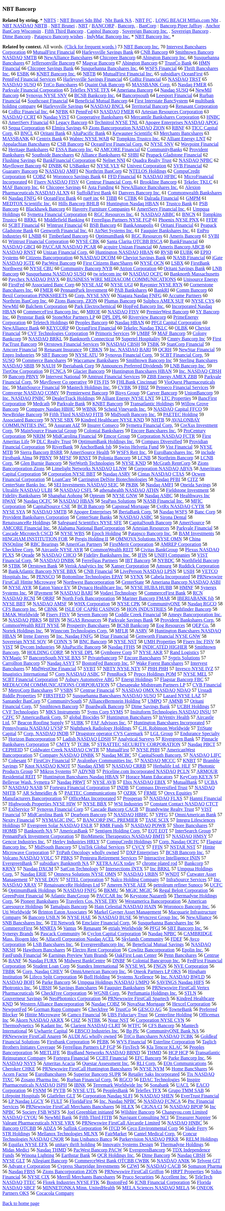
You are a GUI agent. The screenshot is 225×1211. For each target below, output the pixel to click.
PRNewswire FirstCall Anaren (31, 1036)
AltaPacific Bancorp (81, 647)
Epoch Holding (106, 533)
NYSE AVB (104, 782)
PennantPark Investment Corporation (38, 836)
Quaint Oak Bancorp (105, 84)
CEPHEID (12, 749)
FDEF (176, 939)
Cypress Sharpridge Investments (88, 1166)
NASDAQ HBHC (131, 814)
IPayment (43, 592)
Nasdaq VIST (56, 117)
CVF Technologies (20, 711)
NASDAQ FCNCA (161, 1101)
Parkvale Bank (71, 403)
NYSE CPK (128, 603)
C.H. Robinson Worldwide (164, 728)
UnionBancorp (198, 392)
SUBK (77, 722)
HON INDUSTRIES (146, 609)
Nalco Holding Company (135, 879)
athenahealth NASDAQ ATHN (129, 490)
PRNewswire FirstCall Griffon (134, 1171)
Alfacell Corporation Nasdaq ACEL (79, 939)
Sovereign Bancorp (189, 31)
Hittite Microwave (42, 1014)
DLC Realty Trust (53, 441)
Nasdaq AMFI (159, 484)
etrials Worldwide (125, 928)
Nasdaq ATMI (91, 765)
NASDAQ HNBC (184, 1122)
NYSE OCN (152, 263)
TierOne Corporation (22, 371)
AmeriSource (191, 522)
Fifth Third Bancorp (64, 31)
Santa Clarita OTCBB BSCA (134, 241)
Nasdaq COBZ (105, 1003)
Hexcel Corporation (191, 1003)
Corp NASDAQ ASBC (77, 674)
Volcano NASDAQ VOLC (28, 857)
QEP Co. (200, 625)
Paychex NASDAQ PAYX (34, 279)
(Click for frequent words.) (90, 46)
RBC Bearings (44, 544)
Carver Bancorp (161, 392)
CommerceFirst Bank (165, 592)
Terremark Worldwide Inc (118, 1085)
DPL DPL (111, 317)
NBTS (50, 20)
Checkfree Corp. (18, 549)
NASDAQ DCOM (98, 257)
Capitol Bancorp (103, 31)
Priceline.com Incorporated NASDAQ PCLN (146, 771)
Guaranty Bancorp (20, 171)
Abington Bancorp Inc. (164, 57)
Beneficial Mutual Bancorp (101, 100)
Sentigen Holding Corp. (118, 830)
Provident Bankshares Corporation (35, 517)
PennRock (117, 674)
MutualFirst (117, 749)
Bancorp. (126, 25)
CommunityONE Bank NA (172, 1030)
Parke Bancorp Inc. (186, 1057)
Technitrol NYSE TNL (116, 122)
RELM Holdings (202, 1139)
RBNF (178, 127)
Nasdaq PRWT (71, 782)
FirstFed (16, 284)
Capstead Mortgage (130, 506)
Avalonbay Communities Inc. (105, 760)
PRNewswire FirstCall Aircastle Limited (121, 1122)
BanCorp (147, 25)
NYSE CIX (39, 1176)
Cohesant (17, 760)
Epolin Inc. (192, 949)
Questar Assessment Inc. (105, 1063)
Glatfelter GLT (61, 1095)
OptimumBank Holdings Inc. (106, 441)
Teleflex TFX (148, 1090)
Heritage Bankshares (28, 149)
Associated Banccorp (22, 419)
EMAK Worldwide (20, 614)
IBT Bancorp (137, 560)
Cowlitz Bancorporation (151, 949)
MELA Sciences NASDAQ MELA (156, 1187)
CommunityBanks (164, 149)
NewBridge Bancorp (22, 414)
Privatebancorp (102, 657)
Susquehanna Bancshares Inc (166, 922)
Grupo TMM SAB (186, 1090)
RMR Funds (112, 825)
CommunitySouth (65, 701)
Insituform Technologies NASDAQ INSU (170, 711)
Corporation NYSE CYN (160, 1020)
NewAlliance (198, 917)
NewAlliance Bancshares (68, 57)
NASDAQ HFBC (160, 176)
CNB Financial (98, 571)
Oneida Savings (195, 484)
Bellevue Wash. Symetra (26, 782)
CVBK (124, 387)
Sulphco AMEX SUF (163, 300)
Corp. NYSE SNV (92, 295)
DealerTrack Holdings (73, 398)
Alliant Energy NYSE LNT (128, 398)
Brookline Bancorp (158, 181)
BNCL (26, 133)
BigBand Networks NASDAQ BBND (103, 1052)
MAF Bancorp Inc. (20, 187)
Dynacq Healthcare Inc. (100, 587)
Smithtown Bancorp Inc (149, 360)
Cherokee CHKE (18, 1068)
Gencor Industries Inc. (23, 841)
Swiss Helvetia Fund (139, 446)
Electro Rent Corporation (96, 949)
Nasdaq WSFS (173, 511)
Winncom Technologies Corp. (79, 630)
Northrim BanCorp (103, 171)
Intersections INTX (124, 868)
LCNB (144, 457)
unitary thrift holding (75, 1144)
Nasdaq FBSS (21, 1171)
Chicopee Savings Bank (51, 68)
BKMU (111, 890)
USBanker (79, 165)
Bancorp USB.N (44, 917)
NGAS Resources (84, 619)
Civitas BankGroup (159, 549)
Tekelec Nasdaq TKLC (145, 327)
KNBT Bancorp (107, 403)
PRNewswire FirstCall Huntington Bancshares (87, 1068)
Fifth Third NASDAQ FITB (76, 414)
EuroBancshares (50, 1074)
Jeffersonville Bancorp (53, 62)
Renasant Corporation (197, 106)
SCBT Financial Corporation (30, 679)
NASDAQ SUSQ (19, 84)
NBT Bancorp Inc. (153, 36)
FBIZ (143, 387)
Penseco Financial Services (182, 387)
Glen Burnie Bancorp (41, 463)
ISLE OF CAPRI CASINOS (92, 609)
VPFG (162, 814)
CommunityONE (163, 603)
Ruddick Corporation (199, 565)
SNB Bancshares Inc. (22, 922)
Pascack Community (60, 933)
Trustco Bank (179, 203)
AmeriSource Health (89, 452)
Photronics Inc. (17, 987)
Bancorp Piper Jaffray (181, 25)
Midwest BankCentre (84, 960)
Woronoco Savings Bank (77, 176)
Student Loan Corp (51, 966)
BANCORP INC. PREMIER (110, 820)
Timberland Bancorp (68, 236)
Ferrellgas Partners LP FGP (89, 1047)
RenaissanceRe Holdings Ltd (72, 884)
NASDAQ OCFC (145, 273)
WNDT (172, 874)
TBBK (8, 971)
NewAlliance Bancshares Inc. (149, 187)
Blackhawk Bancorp (45, 208)
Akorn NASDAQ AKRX (40, 1020)
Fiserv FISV (58, 614)
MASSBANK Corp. (151, 84)
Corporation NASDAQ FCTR (166, 436)
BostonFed (116, 1182)
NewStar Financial (197, 349)
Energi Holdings (137, 679)
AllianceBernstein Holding (114, 701)
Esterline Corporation (174, 1041)
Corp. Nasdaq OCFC (179, 841)
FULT (56, 1101)
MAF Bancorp (171, 333)
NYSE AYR (20, 587)
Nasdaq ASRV (116, 473)
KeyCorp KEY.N (196, 776)
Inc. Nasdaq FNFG (74, 636)
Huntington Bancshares (129, 717)
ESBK (23, 73)
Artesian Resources (150, 528)
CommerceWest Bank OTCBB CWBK (112, 1160)
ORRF (48, 598)
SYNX (136, 576)
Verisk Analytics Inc (84, 565)
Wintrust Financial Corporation (38, 241)
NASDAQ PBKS (25, 619)
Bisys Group (127, 392)
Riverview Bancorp (147, 317)
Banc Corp (205, 511)
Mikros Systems (55, 771)
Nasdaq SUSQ (174, 90)
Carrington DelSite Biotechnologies (112, 479)
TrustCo (123, 1009)
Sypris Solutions (184, 657)
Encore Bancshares (142, 657)
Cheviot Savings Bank (144, 257)
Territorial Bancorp (149, 106)
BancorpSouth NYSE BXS (55, 657)
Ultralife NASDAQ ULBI (27, 490)
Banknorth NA (38, 830)
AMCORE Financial (120, 149)
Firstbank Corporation (68, 1041)
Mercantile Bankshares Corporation (165, 117)
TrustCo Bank (178, 62)
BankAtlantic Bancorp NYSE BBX (42, 571)
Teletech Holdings (50, 322)
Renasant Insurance (63, 349)
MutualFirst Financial (54, 52)
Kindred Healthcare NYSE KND (112, 419)
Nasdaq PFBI (167, 479)
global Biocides (84, 717)
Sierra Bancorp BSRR (41, 452)
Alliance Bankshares (101, 154)
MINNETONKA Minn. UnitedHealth (79, 1187)
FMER (46, 290)
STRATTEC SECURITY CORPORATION (138, 744)
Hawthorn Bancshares (44, 949)
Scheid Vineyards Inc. (125, 409)
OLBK (181, 327)
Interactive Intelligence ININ (172, 857)
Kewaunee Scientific (132, 133)
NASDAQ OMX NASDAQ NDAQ (156, 690)
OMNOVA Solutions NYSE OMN (149, 538)
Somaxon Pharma (205, 1166)
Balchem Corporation (46, 306)
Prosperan (132, 798)
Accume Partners (185, 295)
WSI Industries (128, 803)
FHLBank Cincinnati (136, 382)
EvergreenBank (17, 863)
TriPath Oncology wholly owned (87, 852)
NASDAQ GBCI (18, 246)
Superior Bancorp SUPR (97, 1074)
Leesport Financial (174, 95)
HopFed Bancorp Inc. (144, 306)
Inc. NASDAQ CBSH (200, 371)
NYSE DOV (47, 879)
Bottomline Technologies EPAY (92, 576)
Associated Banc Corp (52, 284)
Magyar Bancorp (98, 62)
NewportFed (14, 1009)
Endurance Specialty (200, 733)
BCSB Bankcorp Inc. (94, 95)
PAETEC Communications (90, 793)
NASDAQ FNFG (80, 890)
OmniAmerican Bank (195, 814)
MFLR (121, 630)
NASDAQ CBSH (123, 344)
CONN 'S (63, 641)
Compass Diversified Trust (162, 787)
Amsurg (163, 565)
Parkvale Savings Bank (130, 619)
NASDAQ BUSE (115, 917)
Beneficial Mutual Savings (158, 944)
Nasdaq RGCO (201, 603)
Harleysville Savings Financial (92, 79)
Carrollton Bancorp (21, 663)
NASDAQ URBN (140, 874)
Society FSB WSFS (41, 1112)
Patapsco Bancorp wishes (58, 36)
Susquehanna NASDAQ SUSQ (56, 273)
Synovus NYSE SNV (46, 95)
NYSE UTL (84, 1090)
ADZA (49, 1128)
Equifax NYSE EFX (28, 1144)
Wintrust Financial (64, 225)
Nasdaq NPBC (162, 933)
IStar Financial (114, 636)
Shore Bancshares (190, 825)
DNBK (55, 165)
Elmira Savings (66, 127)
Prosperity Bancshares (88, 625)
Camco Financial (83, 1014)
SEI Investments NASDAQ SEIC (86, 484)
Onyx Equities (178, 793)
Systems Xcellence (135, 976)
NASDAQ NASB (25, 787)
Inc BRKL (160, 868)
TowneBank (180, 1009)
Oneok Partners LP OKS (157, 971)
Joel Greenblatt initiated (90, 1112)
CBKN (95, 349)
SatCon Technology (79, 868)
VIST (7, 647)
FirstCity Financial (52, 760)
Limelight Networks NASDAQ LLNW (89, 468)
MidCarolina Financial (74, 436)
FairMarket (116, 1133)
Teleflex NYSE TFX (90, 90)
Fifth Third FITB (95, 1117)
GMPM (193, 198)
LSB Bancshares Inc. (53, 944)
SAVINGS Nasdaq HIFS (180, 982)
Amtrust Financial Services (114, 376)
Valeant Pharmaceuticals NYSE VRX (38, 1122)
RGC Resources (146, 236)
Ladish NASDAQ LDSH (87, 738)
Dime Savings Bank (150, 706)
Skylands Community (142, 939)
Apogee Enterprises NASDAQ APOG (181, 122)
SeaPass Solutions (118, 501)
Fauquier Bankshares (124, 987)
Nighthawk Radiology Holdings (100, 728)
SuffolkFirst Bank (94, 192)
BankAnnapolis (138, 225)
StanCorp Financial (185, 344)
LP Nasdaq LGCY (26, 1101)
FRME (150, 793)
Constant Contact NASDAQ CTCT (184, 803)
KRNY (9, 868)
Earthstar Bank (75, 1155)
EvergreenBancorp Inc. (103, 944)
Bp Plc (132, 1030)
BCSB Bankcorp (133, 625)
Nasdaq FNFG (22, 198)
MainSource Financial (38, 387)
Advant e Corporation (29, 1166)
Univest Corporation (146, 165)
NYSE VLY (108, 165)
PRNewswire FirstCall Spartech (138, 998)
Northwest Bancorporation (88, 582)
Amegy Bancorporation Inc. (195, 614)
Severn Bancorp (92, 614)
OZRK (130, 793)
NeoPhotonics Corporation (74, 998)
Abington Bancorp (140, 62)
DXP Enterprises (142, 852)
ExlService (18, 809)
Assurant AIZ (67, 425)
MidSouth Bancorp (53, 847)
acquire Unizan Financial (127, 246)
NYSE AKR (151, 652)
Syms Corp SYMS (105, 711)
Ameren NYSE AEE (126, 884)
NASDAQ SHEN (157, 1095)
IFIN (142, 555)
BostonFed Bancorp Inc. (105, 663)
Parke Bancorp (56, 982)
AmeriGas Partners (83, 544)
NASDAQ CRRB (129, 765)
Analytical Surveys (136, 738)
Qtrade (28, 555)
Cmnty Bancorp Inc (186, 338)
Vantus (69, 928)
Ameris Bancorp (185, 236)
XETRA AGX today (115, 863)
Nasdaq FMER (192, 84)
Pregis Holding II (91, 538)
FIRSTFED (54, 695)
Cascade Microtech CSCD (27, 533)
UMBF (143, 333)
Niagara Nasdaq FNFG (139, 295)
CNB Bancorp (154, 52)
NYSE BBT (14, 603)
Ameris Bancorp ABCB (182, 246)
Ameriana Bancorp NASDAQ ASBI (186, 582)
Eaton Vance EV (54, 587)
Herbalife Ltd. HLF (172, 765)
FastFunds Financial (21, 955)
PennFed (84, 111)
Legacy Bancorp (71, 122)
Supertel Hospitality (141, 338)
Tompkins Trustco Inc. (138, 138)
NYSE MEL (195, 674)
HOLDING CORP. (45, 652)
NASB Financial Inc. (163, 501)
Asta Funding (101, 187)
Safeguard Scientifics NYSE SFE (90, 522)
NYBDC (166, 560)
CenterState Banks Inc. (24, 484)
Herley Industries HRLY (76, 841)
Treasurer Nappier (193, 1117)
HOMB (9, 830)
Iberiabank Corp (78, 365)
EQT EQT (158, 830)
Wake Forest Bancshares (159, 663)
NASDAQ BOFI (18, 982)
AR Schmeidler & (40, 793)
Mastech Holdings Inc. (88, 387)
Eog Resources (170, 625)
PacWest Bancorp (59, 263)
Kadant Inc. (52, 1025)
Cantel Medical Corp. (154, 1133)
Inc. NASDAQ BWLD (183, 976)
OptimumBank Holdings (32, 890)
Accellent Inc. (174, 1176)
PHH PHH (158, 668)
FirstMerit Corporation (131, 544)
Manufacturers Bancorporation (32, 798)
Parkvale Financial (195, 528)
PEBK (103, 1041)
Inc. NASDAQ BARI (130, 349)
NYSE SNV (162, 144)
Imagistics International (25, 674)
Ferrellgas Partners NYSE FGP (121, 219)
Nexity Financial (18, 820)
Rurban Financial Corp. (89, 1079)
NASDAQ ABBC (158, 214)
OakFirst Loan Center (136, 955)
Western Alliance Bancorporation (52, 1003)
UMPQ (155, 701)
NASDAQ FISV (123, 311)
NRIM (39, 436)
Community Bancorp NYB (86, 268)
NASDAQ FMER (117, 111)
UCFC (216, 884)
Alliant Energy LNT (186, 138)
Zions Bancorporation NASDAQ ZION (127, 127)
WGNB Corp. (107, 993)
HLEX (127, 1106)
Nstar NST (118, 1020)
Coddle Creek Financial (138, 614)
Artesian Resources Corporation (172, 111)
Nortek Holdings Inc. (22, 630)
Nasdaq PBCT (201, 744)
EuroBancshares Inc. (174, 452)
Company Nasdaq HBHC (50, 409)
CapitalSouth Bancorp (150, 522)
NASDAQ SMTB (49, 511)
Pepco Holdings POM (155, 674)
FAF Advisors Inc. (109, 722)
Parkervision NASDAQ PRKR (148, 1139)
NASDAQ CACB (163, 1166)
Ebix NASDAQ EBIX (144, 782)
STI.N (190, 993)
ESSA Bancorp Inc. (74, 149)
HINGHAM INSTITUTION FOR (35, 538)
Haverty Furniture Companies (101, 208)
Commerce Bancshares (44, 360)
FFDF (211, 219)
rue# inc (91, 198)
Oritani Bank (52, 133)
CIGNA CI (151, 1106)
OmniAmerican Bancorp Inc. (98, 971)
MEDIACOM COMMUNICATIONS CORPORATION (55, 684)
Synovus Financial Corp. (129, 355)
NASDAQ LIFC (205, 755)
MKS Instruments (63, 711)
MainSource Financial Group (48, 430)
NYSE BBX (95, 803)
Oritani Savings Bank (184, 268)
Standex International (97, 966)
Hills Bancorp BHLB (78, 203)
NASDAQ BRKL (45, 338)
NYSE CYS (202, 300)
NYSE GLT (13, 1160)
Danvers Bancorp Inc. (140, 192)
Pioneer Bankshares (39, 901)
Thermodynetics (18, 1025)
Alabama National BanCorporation (91, 528)
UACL (182, 1085)
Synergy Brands (17, 933)
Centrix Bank (49, 138)
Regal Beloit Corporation (183, 890)
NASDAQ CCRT (19, 117)
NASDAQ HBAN (76, 501)
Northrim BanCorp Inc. (25, 300)
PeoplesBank (115, 1090)
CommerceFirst (17, 928)
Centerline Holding (173, 1014)
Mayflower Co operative (63, 382)
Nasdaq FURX (43, 960)
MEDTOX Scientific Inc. (26, 203)
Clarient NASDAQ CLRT (96, 1025)
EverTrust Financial (200, 1095)
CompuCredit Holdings (129, 841)
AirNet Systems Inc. (114, 230)
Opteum (97, 495)
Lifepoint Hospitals (21, 1095)
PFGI (155, 928)
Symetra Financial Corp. (149, 425)
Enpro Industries (18, 355)
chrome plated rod (159, 863)
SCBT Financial (23, 225)
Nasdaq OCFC (37, 501)
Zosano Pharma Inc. (40, 1079)
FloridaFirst (80, 1101)
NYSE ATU (86, 355)
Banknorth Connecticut (91, 338)
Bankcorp (193, 863)
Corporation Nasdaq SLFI (108, 1095)
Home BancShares (189, 1068)
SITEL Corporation (84, 879)
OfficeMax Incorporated (92, 798)
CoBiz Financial (145, 79)
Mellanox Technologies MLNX (67, 1133)
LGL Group (161, 733)
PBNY (45, 457)
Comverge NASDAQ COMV (30, 392)
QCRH (164, 349)
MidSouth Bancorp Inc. (133, 414)
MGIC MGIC (138, 890)
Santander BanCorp (21, 701)
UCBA (210, 782)
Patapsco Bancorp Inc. (149, 533)
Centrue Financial (97, 690)
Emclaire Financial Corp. (106, 922)
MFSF (65, 457)
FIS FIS (101, 382)
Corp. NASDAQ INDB (46, 733)
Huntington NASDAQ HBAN (124, 252)
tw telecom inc (107, 273)
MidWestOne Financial (54, 668)
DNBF (118, 960)
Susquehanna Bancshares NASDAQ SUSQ (114, 695)
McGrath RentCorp (171, 463)
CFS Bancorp (161, 1025)
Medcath (41, 403)
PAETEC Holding (180, 414)
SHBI (133, 154)
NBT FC (143, 20)
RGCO (125, 1079)
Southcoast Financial (48, 100)
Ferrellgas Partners (100, 560)
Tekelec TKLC (198, 181)
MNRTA (48, 928)
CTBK (130, 198)
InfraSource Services (186, 879)
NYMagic (12, 657)
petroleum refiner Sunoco (178, 884)
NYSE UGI (121, 284)
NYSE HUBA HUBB (151, 587)
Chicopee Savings (63, 187)
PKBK (132, 484)
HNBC (213, 117)
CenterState (133, 582)
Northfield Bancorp (200, 560)
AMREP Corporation (180, 544)
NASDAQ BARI (76, 592)
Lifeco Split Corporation (53, 976)
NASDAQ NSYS (19, 1063)
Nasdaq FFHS (121, 647)
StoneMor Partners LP (73, 317)
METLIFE (50, 1052)
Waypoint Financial (199, 144)
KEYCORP (57, 327)
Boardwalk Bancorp (104, 706)
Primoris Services (112, 333)
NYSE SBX (62, 419)
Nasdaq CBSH (191, 1155)
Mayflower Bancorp (21, 165)
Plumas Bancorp (120, 300)
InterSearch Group (193, 830)
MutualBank (185, 782)
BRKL (30, 219)
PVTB (59, 1090)
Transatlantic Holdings (152, 403)
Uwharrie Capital (51, 1030)
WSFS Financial (161, 68)
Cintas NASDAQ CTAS (161, 473)
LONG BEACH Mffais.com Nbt (187, 20)
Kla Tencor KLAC (164, 1047)
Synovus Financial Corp (60, 809)
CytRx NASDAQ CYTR (180, 506)
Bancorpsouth (135, 95)
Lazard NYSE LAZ (182, 695)
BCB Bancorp (90, 506)
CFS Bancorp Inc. (19, 609)
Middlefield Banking (64, 219)
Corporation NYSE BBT (72, 473)
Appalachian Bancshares (26, 144)
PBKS (67, 857)
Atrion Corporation (137, 268)
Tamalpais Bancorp (68, 906)
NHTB (158, 419)
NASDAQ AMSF (50, 603)
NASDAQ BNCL (107, 106)
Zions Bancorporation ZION (69, 1171)
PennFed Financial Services (29, 79)
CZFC (8, 717)
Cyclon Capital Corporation (114, 933)
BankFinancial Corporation (69, 160)
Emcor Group (116, 436)
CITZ (192, 479)
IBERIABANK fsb (195, 598)
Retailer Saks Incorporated (154, 1074)
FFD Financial (122, 176)
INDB (122, 787)
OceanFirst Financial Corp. (117, 144)
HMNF (186, 587)
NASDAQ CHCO (59, 555)
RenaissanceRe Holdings (26, 522)
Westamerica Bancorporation (153, 901)
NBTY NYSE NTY (121, 668)
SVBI (213, 236)
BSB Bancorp (103, 225)
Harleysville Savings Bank (107, 52)
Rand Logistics (184, 652)
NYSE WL (135, 966)
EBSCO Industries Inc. (97, 1030)
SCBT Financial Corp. (181, 355)
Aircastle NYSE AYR (62, 549)
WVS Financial (131, 1041)
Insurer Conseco (103, 425)
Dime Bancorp (16, 36)
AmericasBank (73, 830)
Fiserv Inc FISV (198, 641)
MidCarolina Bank (46, 814)
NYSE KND (134, 463)
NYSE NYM (151, 1068)
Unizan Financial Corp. (65, 252)
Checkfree (98, 1009)
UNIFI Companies (172, 555)
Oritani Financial (177, 225)
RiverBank (62, 446)
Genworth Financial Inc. (64, 230)
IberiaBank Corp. (135, 511)
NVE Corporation (191, 966)
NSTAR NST (183, 847)
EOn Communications (185, 1063)
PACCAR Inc (110, 895)
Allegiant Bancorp (49, 1160)
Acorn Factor (15, 1074)
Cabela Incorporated (170, 576)
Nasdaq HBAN (129, 322)
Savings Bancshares (78, 987)
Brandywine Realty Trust (170, 809)
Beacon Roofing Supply (40, 722)
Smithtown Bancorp (59, 706)
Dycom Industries (37, 647)
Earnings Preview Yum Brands (77, 955)
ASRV (141, 630)
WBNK (89, 409)
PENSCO (45, 576)
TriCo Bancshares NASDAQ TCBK (158, 1036)
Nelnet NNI (114, 160)
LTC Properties (176, 398)
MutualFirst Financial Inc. (128, 73)
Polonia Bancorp (114, 457)
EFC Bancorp (148, 1057)
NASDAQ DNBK (57, 560)
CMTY (63, 744)
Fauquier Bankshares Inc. (165, 230)
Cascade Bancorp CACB (114, 809)
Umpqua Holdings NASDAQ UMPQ (113, 982)
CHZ (76, 1020)
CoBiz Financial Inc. (28, 111)
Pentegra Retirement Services (108, 857)
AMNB (175, 701)
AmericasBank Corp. (41, 717)
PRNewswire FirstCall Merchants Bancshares (70, 1106)
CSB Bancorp (70, 144)
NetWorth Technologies (91, 463)
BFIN (54, 619)
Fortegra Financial (71, 1057)
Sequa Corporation (26, 127)
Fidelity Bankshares (21, 495)
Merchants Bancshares (181, 133)
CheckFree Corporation (64, 993)
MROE (93, 311)
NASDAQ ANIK (173, 1160)
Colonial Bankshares (104, 430)
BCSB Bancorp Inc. (185, 852)
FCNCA (58, 371)
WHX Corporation (92, 603)
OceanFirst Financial (96, 327)
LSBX (177, 263)
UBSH (45, 987)
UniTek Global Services (102, 847)
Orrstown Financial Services (71, 344)
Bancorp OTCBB (19, 1128)
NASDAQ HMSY (189, 836)
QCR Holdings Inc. (116, 1155)
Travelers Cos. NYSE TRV (92, 901)
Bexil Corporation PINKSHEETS (34, 295)
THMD (154, 1052)
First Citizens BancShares (108, 263)
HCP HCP (178, 1052)
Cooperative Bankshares (99, 117)
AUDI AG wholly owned (92, 1036)
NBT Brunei (63, 25)
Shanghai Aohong (65, 495)
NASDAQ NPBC (195, 160)
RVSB (167, 252)
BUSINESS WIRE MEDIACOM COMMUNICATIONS (121, 279)
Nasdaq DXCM (38, 868)
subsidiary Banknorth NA (64, 863)
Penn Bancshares (180, 955)
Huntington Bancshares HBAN (142, 371)
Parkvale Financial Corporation (32, 90)
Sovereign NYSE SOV (24, 641)
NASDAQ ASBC (136, 517)
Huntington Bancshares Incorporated (169, 722)
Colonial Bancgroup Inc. (156, 960)
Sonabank (159, 1085)
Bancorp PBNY (23, 376)
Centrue (211, 955)
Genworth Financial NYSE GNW (168, 636)
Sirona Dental (173, 517)
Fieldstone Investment (187, 490)
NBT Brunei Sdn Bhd (81, 20)
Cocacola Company (55, 1193)
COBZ (39, 176)
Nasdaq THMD (51, 1149)
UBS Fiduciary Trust (127, 1014)
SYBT (89, 668)
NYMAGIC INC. (59, 820)
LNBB (35, 236)
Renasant (92, 928)
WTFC (134, 1025)
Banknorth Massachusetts (194, 273)
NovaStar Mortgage (146, 1003)
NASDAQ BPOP (185, 1106)
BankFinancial (184, 241)
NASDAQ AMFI (61, 171)
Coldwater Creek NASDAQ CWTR (64, 749)
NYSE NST (125, 641)
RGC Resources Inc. (114, 214)
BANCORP (103, 25)
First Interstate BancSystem (161, 100)
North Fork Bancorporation (88, 598)
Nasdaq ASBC (159, 495)
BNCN (188, 214)
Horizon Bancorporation (31, 738)
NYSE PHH (148, 749)
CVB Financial (207, 684)
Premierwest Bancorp (87, 392)
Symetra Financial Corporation (57, 214)
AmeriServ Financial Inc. (161, 208)
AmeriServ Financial (28, 122)
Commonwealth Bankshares (195, 192)
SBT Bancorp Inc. (184, 928)
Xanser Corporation (130, 565)
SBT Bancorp (55, 355)
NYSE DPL (82, 652)
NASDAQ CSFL (76, 490)
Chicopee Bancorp (118, 57)
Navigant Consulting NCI (143, 1117)
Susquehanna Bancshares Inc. (109, 68)
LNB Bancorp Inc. (188, 365)
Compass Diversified (161, 441)
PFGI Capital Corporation (176, 322)
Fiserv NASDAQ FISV (56, 181)
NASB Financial (189, 257)
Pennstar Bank (31, 317)
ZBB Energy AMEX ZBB (172, 376)
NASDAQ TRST (184, 79)
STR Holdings (16, 1133)
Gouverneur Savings (22, 998)
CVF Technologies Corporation (58, 333)
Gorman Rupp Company (57, 1009)
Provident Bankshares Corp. (187, 619)
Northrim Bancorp (175, 457)
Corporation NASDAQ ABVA (163, 468)
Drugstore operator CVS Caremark (109, 733)
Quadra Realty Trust (151, 160)
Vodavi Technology (118, 592)
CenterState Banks (94, 517)
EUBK (186, 252)
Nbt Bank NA (118, 20)
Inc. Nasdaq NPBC (118, 1101)
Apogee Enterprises (93, 511)
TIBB (111, 198)
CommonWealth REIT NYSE (31, 625)
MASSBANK (15, 138)
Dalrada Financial (161, 198)
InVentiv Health (174, 717)
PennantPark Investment (83, 290)
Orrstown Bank (42, 565)
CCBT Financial (112, 1057)
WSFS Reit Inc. (131, 452)
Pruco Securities (138, 1176)
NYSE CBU (42, 268)
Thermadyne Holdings (182, 1144)
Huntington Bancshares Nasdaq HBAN (81, 776)
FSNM (39, 1090)
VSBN (66, 690)
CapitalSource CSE (51, 506)
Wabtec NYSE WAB (89, 138)
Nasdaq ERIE (33, 874)
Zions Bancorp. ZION (76, 300)
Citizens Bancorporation (49, 257)
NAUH (48, 365)
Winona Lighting (37, 1155)
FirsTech (130, 1047)
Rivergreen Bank (178, 738)
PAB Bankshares (131, 290)
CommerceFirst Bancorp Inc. (51, 311)
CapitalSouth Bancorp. (160, 755)
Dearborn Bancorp (88, 814)
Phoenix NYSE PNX (179, 219)
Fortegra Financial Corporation (79, 787)
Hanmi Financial (206, 798)
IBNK (80, 1085)
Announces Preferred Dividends (132, 365)
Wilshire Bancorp (138, 1112)
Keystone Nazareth (148, 895)
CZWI (133, 1166)
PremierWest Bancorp (167, 311)
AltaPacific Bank (88, 133)
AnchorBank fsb (95, 446)
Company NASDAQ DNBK (67, 755)
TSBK (153, 344)
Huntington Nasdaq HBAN (132, 203)
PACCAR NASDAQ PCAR (69, 246)
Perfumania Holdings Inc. (152, 993)
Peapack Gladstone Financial (174, 154)
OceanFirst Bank (60, 198)
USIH (188, 571)
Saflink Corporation (82, 1128)
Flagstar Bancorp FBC (181, 679)
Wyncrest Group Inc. (159, 917)
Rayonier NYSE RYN (161, 284)
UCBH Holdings (193, 706)
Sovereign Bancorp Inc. (145, 31)
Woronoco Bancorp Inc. (187, 906)
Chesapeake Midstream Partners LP (151, 684)
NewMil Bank (58, 1117)
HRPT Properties (187, 1171)
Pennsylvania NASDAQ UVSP (32, 728)
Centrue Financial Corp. (109, 181)
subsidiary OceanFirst (181, 73)
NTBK (94, 1020)
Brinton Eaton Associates (62, 911)
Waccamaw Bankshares (96, 360)
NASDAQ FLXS (165, 798)
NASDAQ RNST (19, 252)
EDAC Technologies (160, 1079)
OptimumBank (110, 236)
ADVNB (86, 771)
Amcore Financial (19, 349)
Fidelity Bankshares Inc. (107, 555)
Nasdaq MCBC (116, 755)
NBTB (89, 73)
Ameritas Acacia (59, 1063)
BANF (14, 960)
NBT (83, 25)
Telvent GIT (208, 1160)
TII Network (63, 922)
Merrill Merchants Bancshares (86, 1176)
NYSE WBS (72, 533)
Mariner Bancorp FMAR (146, 598)
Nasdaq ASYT (61, 663)
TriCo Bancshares (60, 84)
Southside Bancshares (53, 154)
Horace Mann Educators (149, 776)
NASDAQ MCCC (158, 760)
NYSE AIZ (92, 284)
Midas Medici (15, 1149)
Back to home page (20, 1203)
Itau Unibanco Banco (91, 1139)
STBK (14, 565)
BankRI (161, 290)
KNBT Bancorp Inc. (56, 73)
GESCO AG (150, 1009)
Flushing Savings (19, 160)
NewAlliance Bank (20, 327)
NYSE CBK (88, 241)
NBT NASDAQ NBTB (24, 25)
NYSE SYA (13, 511)
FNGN (160, 966)
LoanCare (61, 479)
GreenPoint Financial (22, 895)
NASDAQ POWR (148, 825)
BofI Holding (97, 976)
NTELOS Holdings (147, 171)
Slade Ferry (196, 1128)
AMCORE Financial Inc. (26, 528)
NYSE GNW (124, 495)
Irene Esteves (36, 636)
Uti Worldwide (16, 911)
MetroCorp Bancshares (30, 690)
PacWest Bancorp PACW (97, 1149)
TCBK (83, 744)
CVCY (138, 847)
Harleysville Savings (63, 106)
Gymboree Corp (116, 652)
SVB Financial (188, 165)
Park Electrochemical (95, 306)
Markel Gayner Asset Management (127, 911)
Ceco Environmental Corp (152, 1128)
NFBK (62, 111)
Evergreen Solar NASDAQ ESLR (60, 825)
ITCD (114, 1128)
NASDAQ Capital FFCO (177, 409)
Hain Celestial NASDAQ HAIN (125, 906)
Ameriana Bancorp (135, 90)
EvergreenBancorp (147, 1149)
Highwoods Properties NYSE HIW (42, 803)
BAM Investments (196, 533)
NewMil (10, 306)
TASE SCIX (157, 820)
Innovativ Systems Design (128, 1144)
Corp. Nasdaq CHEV (43, 971)
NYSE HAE (79, 917)
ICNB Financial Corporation (162, 1182)
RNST (85, 457)
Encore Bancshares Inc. (154, 430)
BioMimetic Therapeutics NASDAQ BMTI (123, 836)
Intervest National (63, 376)
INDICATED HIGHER (164, 647)
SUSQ (8, 360)
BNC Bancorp (93, 641)
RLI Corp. (146, 1063)
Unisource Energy (200, 279)
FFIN (157, 847)
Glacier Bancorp (89, 371)
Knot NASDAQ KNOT (47, 765)
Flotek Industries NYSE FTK (71, 1182)
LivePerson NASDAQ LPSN (148, 571)
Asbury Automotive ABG (89, 679)
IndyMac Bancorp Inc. (108, 36)
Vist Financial (179, 446)
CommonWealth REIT (112, 549)
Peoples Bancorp (91, 322)
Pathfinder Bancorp (192, 609)
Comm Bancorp (191, 290)
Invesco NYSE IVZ (194, 668)
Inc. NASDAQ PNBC (23, 398)
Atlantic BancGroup (70, 895)
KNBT (189, 760)
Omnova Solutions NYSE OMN (85, 874)
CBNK (50, 609)
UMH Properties (160, 641)
